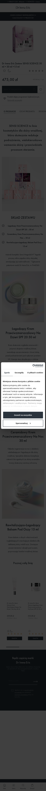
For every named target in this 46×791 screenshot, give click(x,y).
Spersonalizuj (23, 423)
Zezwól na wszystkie (23, 415)
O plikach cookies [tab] (35, 373)
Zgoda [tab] (7, 373)
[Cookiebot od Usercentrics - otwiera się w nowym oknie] (32, 365)
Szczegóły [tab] (19, 373)
